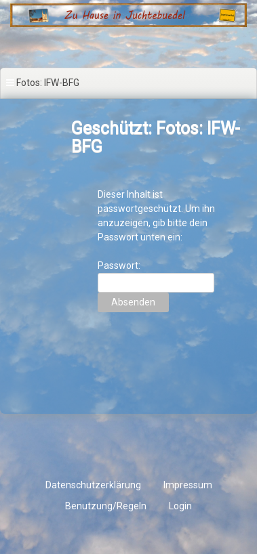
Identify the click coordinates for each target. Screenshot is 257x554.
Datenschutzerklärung (93, 485)
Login (180, 505)
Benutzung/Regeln (105, 505)
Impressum (187, 485)
